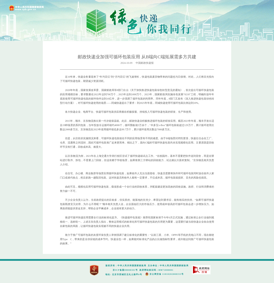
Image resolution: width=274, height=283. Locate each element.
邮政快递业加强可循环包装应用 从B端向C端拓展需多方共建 (137, 56)
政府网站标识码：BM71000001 (156, 270)
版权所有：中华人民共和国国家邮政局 (125, 265)
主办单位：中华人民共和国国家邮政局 (168, 265)
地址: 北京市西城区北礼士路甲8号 (123, 274)
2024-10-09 (128, 63)
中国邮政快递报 (145, 63)
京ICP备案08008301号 (125, 270)
